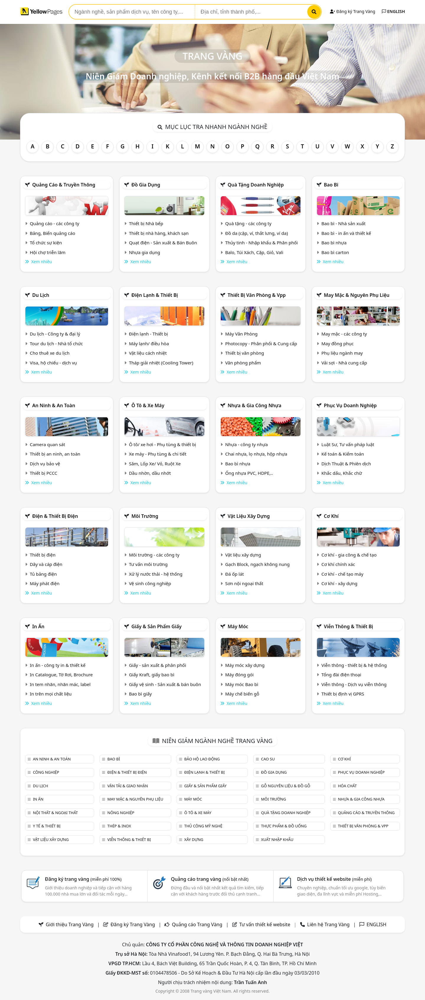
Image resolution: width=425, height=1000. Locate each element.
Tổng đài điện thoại (341, 674)
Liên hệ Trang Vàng (328, 924)
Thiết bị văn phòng (244, 353)
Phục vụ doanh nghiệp (350, 405)
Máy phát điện (45, 583)
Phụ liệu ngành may (342, 353)
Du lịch (40, 295)
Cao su (268, 759)
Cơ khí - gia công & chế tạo (349, 555)
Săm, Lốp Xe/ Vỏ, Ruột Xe (155, 464)
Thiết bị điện (42, 555)
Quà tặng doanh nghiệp (256, 184)
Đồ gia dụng (145, 184)
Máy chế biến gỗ (242, 694)
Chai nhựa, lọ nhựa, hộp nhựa (256, 454)
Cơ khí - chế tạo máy (342, 574)
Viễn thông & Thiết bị (348, 626)
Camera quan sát (47, 444)
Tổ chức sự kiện (46, 243)
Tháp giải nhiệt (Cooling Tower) (161, 363)
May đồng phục (337, 343)
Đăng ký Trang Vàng (352, 11)
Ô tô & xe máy (147, 405)
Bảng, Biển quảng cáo (52, 233)
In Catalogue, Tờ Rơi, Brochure (61, 674)
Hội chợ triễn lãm (48, 252)
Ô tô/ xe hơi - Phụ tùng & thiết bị (162, 444)
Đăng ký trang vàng (83, 879)
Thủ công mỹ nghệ (203, 826)
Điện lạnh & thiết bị (154, 295)
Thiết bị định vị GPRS (342, 694)
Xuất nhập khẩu (277, 839)
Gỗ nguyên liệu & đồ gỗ (285, 785)
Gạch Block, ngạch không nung (257, 564)
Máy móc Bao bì (241, 684)
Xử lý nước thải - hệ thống (155, 574)
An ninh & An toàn (53, 405)
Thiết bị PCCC (43, 473)
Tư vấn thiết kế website (265, 924)
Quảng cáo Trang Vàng (197, 924)
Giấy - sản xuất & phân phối (157, 665)
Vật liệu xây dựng (249, 516)
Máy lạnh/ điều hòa (149, 343)
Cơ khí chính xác (338, 564)
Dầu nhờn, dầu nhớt (150, 473)
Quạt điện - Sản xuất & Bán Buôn (163, 243)
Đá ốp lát (234, 574)
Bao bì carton (335, 252)
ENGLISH (393, 11)
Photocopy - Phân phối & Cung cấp (261, 343)
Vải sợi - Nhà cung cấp (344, 363)
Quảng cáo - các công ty (54, 223)
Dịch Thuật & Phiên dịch (346, 464)
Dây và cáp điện (46, 564)
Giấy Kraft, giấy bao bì (151, 674)
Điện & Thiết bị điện (55, 516)
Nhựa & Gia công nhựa (254, 405)
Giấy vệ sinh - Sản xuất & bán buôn (165, 684)
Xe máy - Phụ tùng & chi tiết (158, 454)
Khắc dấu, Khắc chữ (341, 473)
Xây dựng (193, 839)
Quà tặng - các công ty (248, 223)
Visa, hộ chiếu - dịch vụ (53, 363)
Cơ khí (331, 516)
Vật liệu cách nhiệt (148, 353)
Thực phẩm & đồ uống (284, 826)
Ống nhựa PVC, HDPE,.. (249, 473)
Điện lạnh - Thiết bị (148, 334)
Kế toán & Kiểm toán (342, 454)
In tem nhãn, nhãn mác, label (60, 684)
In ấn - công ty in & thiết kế (58, 665)
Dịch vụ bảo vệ (45, 464)
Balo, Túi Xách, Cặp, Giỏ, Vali (254, 252)
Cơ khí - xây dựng (339, 583)
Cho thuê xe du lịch (50, 353)
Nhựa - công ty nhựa (246, 444)
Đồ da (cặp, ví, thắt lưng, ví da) (256, 233)
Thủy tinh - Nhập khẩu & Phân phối (261, 243)
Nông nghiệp (120, 812)
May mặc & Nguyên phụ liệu (356, 295)
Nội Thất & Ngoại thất (55, 812)
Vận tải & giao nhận (127, 785)
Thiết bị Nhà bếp (146, 223)
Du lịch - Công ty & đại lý (55, 334)
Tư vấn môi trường (148, 564)
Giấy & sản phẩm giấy (156, 626)
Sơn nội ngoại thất (244, 583)
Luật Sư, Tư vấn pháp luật (347, 444)
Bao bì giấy (140, 694)
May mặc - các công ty (344, 334)
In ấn (38, 626)
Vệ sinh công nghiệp (150, 583)
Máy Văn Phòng (241, 334)
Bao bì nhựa (333, 243)
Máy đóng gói (239, 674)
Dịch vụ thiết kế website (334, 879)
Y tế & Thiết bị (46, 826)
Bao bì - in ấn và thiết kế (346, 233)
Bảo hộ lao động (202, 759)
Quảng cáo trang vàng (209, 879)
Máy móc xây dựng (245, 665)
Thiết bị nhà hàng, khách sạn (159, 233)
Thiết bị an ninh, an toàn (55, 454)
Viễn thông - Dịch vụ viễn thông (354, 684)
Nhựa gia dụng (144, 252)
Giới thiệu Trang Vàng (70, 924)
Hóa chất (347, 785)
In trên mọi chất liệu (51, 694)
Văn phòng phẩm (243, 363)
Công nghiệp (46, 772)
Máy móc (238, 626)
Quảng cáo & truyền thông (63, 184)
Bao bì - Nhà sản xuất (343, 223)
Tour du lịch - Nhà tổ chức (56, 343)
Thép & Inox (119, 826)
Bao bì (331, 184)
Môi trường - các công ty (154, 555)
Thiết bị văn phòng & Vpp (257, 295)
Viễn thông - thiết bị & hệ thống (354, 665)
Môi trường (144, 516)
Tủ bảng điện (43, 574)
